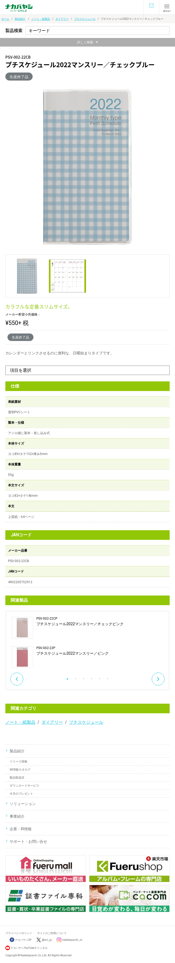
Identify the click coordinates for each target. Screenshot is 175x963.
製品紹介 (20, 18)
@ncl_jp (47, 939)
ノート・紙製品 (40, 18)
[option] (87, 642)
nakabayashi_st (72, 939)
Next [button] (158, 679)
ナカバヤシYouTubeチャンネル (29, 947)
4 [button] (91, 677)
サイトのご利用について (52, 933)
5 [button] (99, 677)
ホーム (5, 18)
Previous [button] (16, 679)
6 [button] (107, 677)
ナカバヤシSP (20, 939)
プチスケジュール (85, 18)
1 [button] (67, 677)
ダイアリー (62, 18)
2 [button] (75, 677)
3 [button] (83, 677)
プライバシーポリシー (18, 933)
